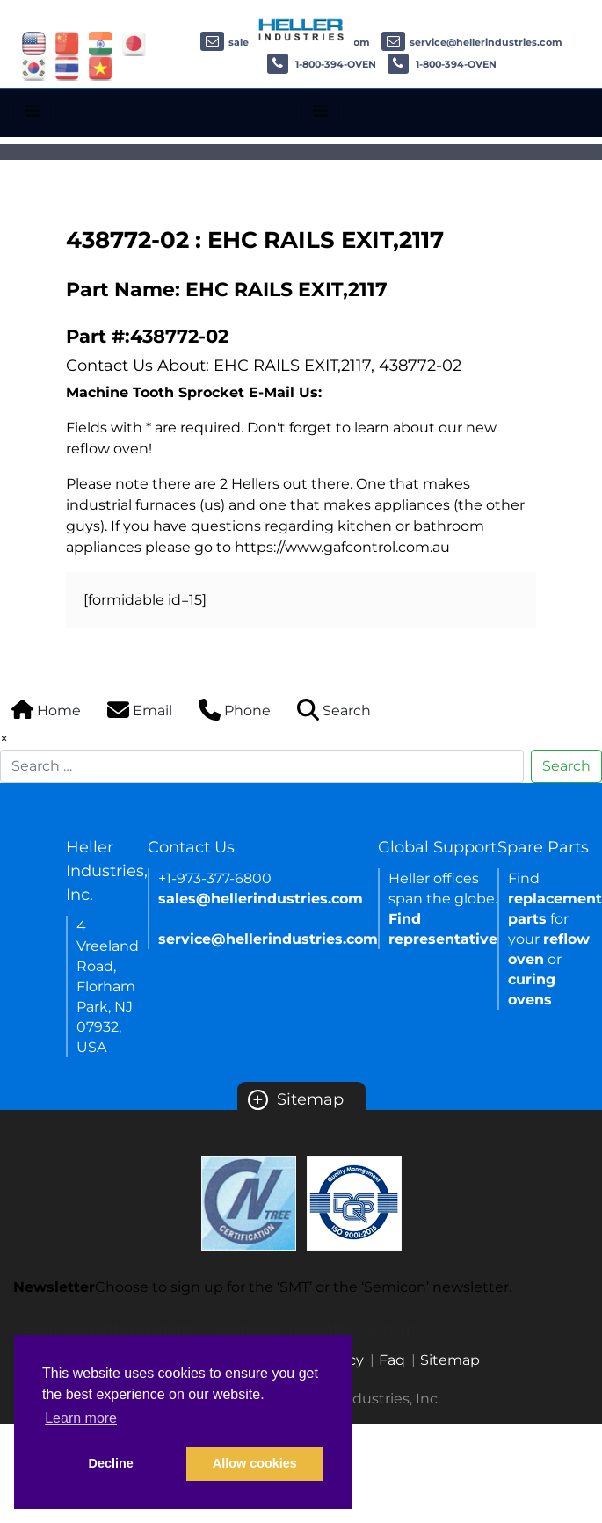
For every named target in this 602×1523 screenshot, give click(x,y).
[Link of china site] (67, 42)
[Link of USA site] (34, 42)
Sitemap (296, 1099)
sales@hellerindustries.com (260, 898)
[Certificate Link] (248, 1201)
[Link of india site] (100, 42)
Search (566, 766)
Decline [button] (111, 1463)
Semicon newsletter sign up (316, 1328)
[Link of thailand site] (67, 67)
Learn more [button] (81, 1418)
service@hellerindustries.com (471, 42)
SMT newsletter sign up (108, 1328)
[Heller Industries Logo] (301, 28)
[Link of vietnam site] (100, 67)
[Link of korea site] (34, 67)
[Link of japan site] (134, 42)
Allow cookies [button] (255, 1463)
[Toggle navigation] (32, 111)
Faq (392, 1360)
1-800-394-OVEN (321, 64)
